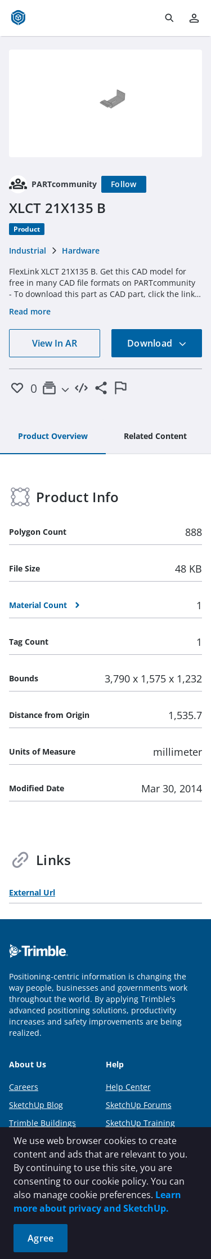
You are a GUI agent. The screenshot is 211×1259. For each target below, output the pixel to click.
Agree (40, 1238)
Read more (30, 311)
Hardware (81, 250)
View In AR (54, 343)
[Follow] (123, 184)
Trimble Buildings (42, 1123)
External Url (32, 892)
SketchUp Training (140, 1123)
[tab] (53, 436)
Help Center (128, 1086)
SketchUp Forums (139, 1105)
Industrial (27, 250)
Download (157, 343)
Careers (23, 1086)
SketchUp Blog (36, 1105)
